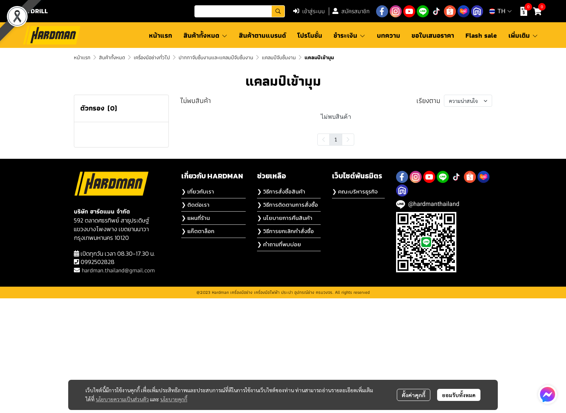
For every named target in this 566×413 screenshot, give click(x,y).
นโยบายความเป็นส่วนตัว (122, 399)
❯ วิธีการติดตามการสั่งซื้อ (287, 319)
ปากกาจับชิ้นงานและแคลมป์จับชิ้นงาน (216, 57)
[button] (240, 11)
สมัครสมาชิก (351, 11)
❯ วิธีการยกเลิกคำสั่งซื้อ (285, 345)
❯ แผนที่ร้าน (195, 332)
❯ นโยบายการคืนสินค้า (284, 332)
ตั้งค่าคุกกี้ (413, 395)
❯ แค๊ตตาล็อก (197, 345)
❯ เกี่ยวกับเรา (197, 306)
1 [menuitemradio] (335, 139)
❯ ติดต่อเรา (195, 319)
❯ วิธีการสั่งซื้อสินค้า (281, 306)
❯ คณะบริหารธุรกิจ (355, 306)
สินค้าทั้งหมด (112, 57)
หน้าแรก (82, 57)
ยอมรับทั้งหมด (459, 395)
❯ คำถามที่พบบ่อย (279, 359)
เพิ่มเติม (523, 35)
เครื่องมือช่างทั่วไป (152, 57)
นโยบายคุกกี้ (173, 399)
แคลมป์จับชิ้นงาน (279, 57)
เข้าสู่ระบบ (309, 11)
